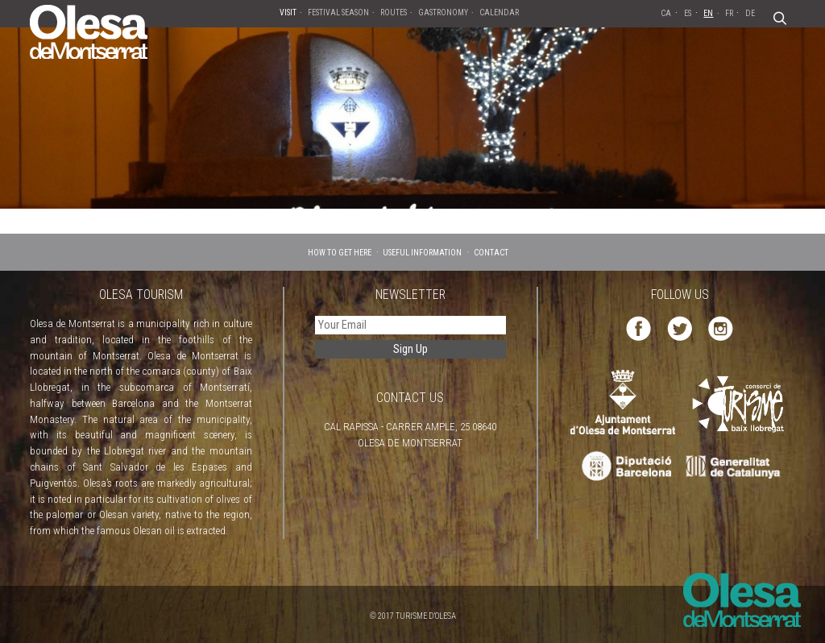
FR (729, 13)
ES (687, 13)
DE (750, 13)
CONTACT (491, 252)
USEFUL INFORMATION (422, 252)
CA (666, 13)
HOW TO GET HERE (339, 252)
